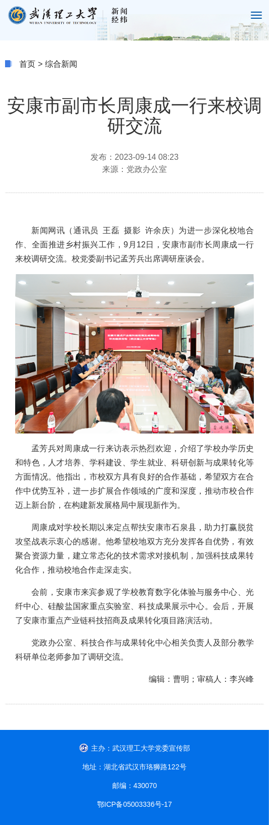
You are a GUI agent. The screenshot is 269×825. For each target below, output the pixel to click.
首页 (27, 64)
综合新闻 (61, 64)
